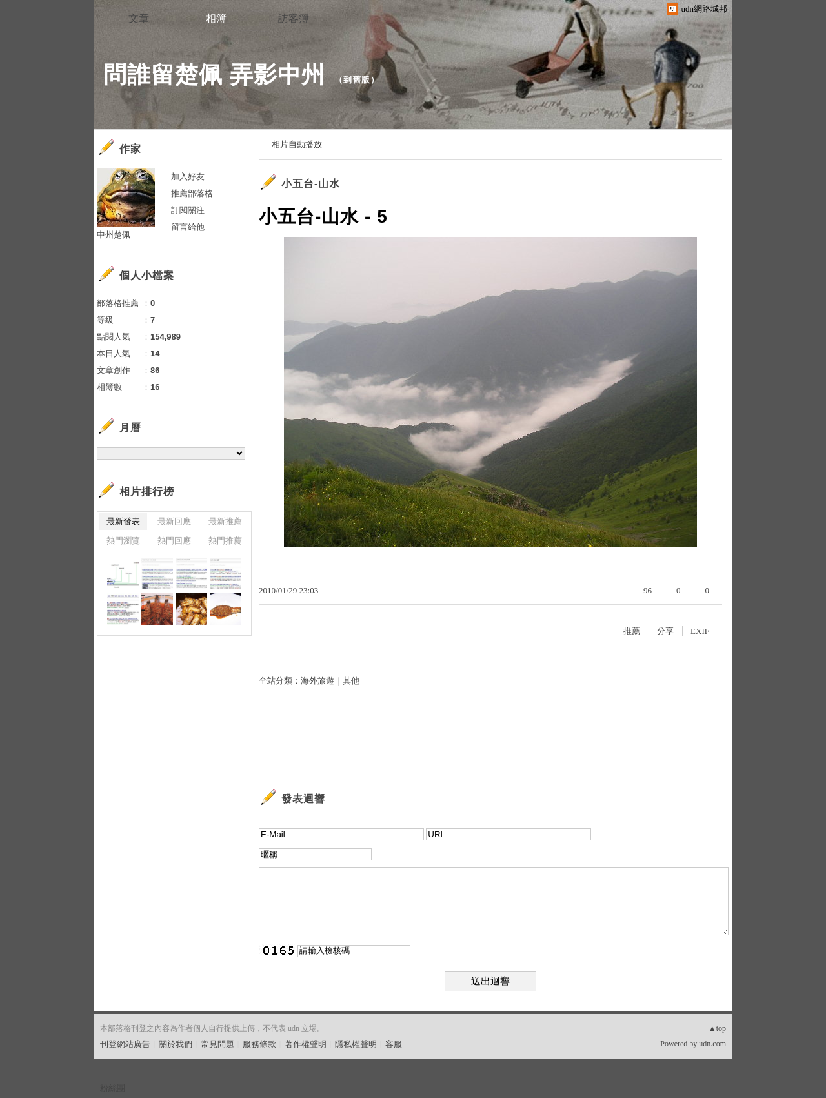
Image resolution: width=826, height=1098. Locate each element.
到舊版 (356, 80)
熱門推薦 (225, 540)
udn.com (712, 1043)
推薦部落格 (192, 193)
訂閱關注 (188, 210)
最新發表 (123, 521)
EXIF (699, 631)
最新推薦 (225, 521)
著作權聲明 (306, 1044)
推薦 (631, 631)
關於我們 (175, 1044)
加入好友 (188, 176)
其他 (351, 681)
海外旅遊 (317, 681)
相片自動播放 (297, 144)
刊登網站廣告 (125, 1044)
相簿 (216, 18)
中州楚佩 (113, 234)
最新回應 (174, 521)
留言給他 (188, 227)
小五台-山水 (310, 183)
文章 (138, 18)
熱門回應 (174, 540)
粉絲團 (112, 1088)
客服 (393, 1044)
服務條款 (259, 1044)
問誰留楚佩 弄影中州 (214, 74)
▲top (717, 1028)
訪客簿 (293, 18)
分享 (665, 631)
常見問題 (217, 1044)
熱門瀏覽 (123, 540)
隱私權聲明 (356, 1044)
